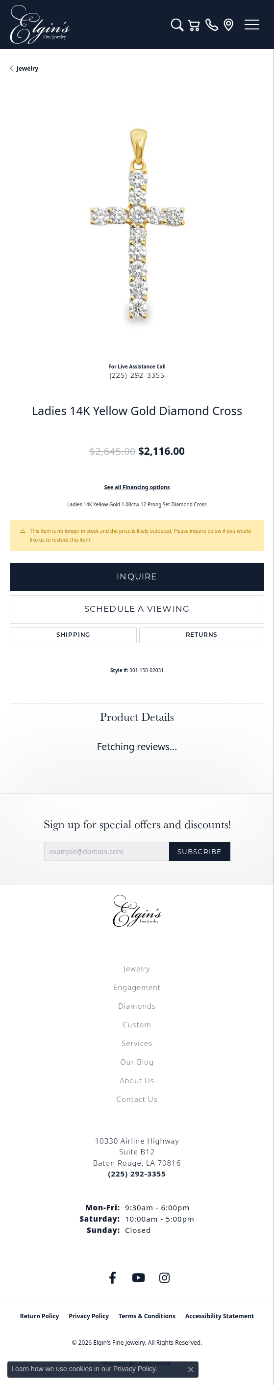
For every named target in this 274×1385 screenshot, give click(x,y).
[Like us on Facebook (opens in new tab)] (112, 1278)
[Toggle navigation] (252, 24)
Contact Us (137, 1099)
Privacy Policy (89, 1316)
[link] (211, 24)
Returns (202, 635)
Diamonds (137, 1006)
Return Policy (39, 1316)
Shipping (73, 635)
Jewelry (137, 968)
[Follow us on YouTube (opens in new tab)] (138, 1278)
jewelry (27, 68)
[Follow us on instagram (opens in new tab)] (164, 1278)
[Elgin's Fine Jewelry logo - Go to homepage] (85, 24)
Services (137, 1043)
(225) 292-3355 (137, 375)
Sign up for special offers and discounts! (137, 824)
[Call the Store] (137, 1173)
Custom (137, 1024)
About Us (137, 1080)
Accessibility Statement (219, 1316)
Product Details (137, 716)
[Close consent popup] (191, 1369)
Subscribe (199, 852)
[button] (177, 24)
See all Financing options (137, 487)
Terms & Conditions (147, 1316)
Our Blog (137, 1062)
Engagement (137, 987)
